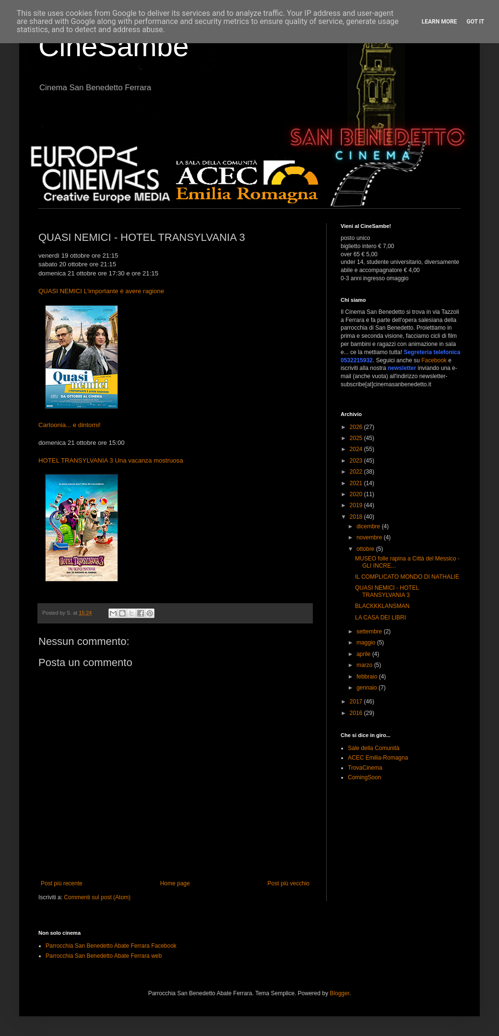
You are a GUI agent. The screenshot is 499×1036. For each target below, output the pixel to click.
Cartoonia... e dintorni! (69, 425)
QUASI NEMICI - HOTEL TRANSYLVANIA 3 (387, 591)
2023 (357, 460)
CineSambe (113, 46)
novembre (370, 537)
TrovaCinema (365, 767)
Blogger (339, 993)
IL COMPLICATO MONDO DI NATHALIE (407, 576)
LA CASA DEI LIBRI (380, 617)
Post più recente (62, 883)
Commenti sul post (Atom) (97, 897)
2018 (357, 516)
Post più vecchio (288, 883)
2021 (357, 483)
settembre (370, 631)
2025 (357, 438)
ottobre (366, 549)
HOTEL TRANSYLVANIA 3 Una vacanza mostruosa (110, 460)
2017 (357, 701)
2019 (357, 505)
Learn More (439, 21)
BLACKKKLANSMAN (382, 606)
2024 (357, 449)
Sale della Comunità (373, 748)
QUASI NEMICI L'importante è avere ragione (101, 291)
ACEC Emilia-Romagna (378, 757)
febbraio (367, 676)
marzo (365, 665)
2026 (357, 427)
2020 (357, 494)
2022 (357, 471)
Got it (475, 21)
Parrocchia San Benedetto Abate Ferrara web (104, 956)
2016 (357, 713)
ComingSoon (364, 777)
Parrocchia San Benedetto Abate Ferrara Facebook (111, 945)
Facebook (434, 360)
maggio (366, 642)
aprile (364, 654)
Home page (175, 883)
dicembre (369, 526)
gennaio (367, 687)
